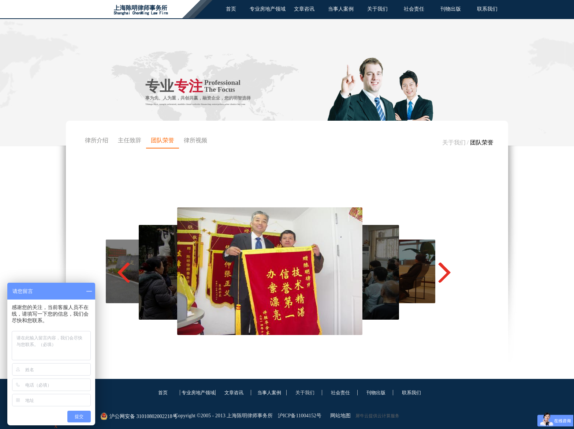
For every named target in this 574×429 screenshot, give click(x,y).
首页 (231, 9)
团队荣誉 (481, 142)
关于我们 (454, 142)
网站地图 (339, 415)
